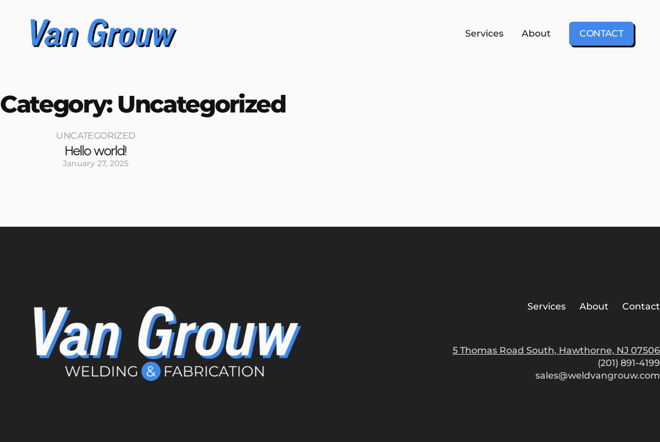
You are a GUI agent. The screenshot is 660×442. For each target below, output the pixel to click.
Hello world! (95, 150)
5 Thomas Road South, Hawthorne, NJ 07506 (556, 350)
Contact (601, 33)
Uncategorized (95, 135)
